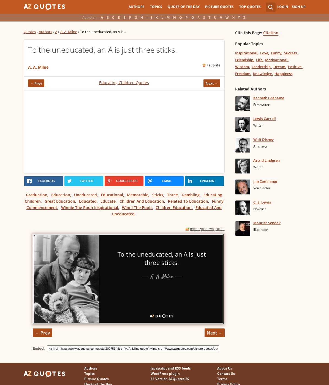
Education (60, 194)
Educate (108, 201)
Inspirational (246, 52)
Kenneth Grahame (268, 97)
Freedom (242, 73)
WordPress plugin (165, 373)
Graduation (36, 194)
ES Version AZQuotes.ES (170, 378)
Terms (222, 378)
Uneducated (85, 194)
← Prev (36, 83)
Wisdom (242, 66)
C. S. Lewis (262, 202)
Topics (156, 6)
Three (172, 194)
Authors (137, 6)
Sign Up (299, 6)
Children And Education (141, 201)
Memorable (137, 194)
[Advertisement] (124, 131)
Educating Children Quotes (124, 82)
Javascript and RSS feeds (171, 368)
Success (290, 52)
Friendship (244, 59)
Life (259, 59)
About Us (224, 368)
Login (282, 6)
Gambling (191, 194)
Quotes (30, 31)
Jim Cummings (265, 181)
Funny (276, 52)
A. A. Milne (68, 31)
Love (264, 52)
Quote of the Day (184, 6)
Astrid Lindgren (266, 160)
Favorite (213, 65)
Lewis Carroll (264, 118)
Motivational (276, 59)
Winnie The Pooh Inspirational (89, 207)
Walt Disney (263, 139)
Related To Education (188, 201)
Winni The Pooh (137, 207)
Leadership (261, 66)
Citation (270, 32)
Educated (88, 201)
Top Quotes (250, 6)
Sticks (157, 194)
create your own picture (207, 229)
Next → (212, 83)
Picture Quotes (219, 6)
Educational (112, 194)
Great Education (60, 201)
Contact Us (226, 373)
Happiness (283, 73)
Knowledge (262, 73)
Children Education (174, 207)
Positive (294, 66)
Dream (279, 66)
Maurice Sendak (267, 222)
